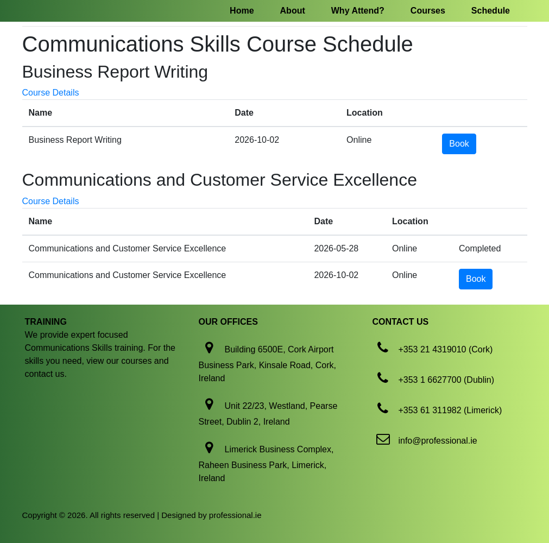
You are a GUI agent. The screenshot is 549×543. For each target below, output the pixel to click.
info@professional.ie (437, 440)
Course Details (50, 92)
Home (242, 10)
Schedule (490, 10)
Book (459, 143)
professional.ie (235, 515)
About (292, 10)
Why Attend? (357, 10)
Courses (428, 10)
